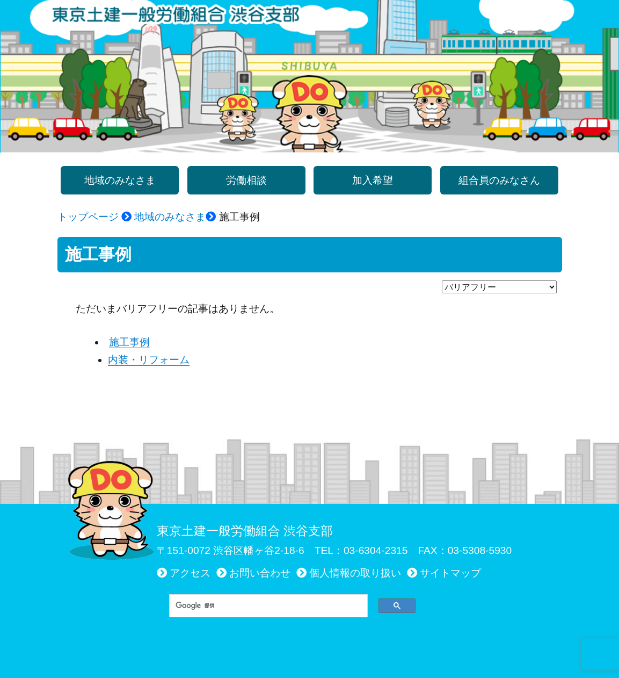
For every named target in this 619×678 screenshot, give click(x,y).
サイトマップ (450, 573)
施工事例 (129, 342)
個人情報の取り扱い (355, 573)
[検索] (265, 605)
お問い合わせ (259, 573)
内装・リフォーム (149, 359)
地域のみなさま (170, 216)
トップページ (88, 216)
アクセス (190, 573)
